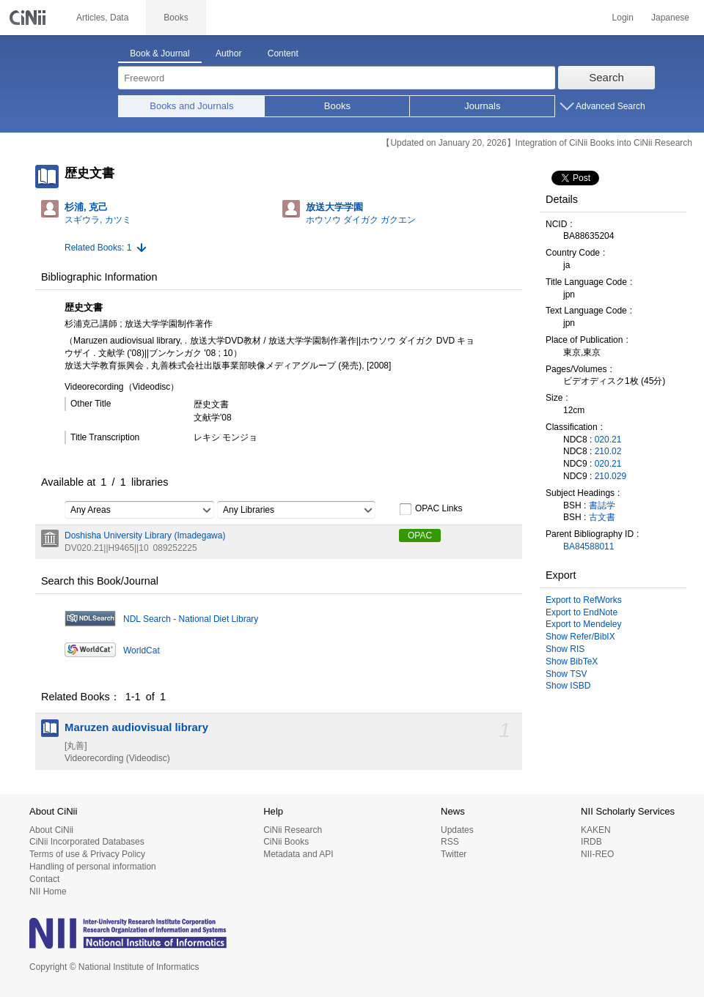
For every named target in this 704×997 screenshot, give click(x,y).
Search (606, 77)
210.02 (608, 451)
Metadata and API (298, 854)
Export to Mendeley (583, 624)
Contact (44, 879)
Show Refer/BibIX (580, 636)
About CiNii (51, 830)
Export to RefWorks (584, 600)
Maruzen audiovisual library (136, 727)
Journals (482, 105)
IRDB (591, 842)
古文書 (602, 517)
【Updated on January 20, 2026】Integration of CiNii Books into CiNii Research (536, 143)
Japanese (670, 17)
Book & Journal (159, 53)
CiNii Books (286, 842)
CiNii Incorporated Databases (86, 842)
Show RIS (565, 649)
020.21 (608, 439)
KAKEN (596, 830)
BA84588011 (588, 546)
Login (623, 17)
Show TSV (566, 674)
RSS (450, 842)
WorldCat (141, 650)
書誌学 (602, 505)
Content (283, 53)
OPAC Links (430, 509)
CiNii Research (292, 830)
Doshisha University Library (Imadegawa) (145, 535)
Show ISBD (568, 686)
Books (337, 105)
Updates (457, 830)
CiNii (29, 17)
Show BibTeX (572, 661)
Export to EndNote (581, 612)
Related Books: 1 (98, 247)
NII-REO (597, 854)
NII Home (48, 891)
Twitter (453, 854)
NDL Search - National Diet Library (190, 619)
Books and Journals (191, 105)
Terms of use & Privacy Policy (87, 854)
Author (228, 53)
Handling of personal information (92, 866)
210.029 (610, 476)
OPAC (420, 535)
